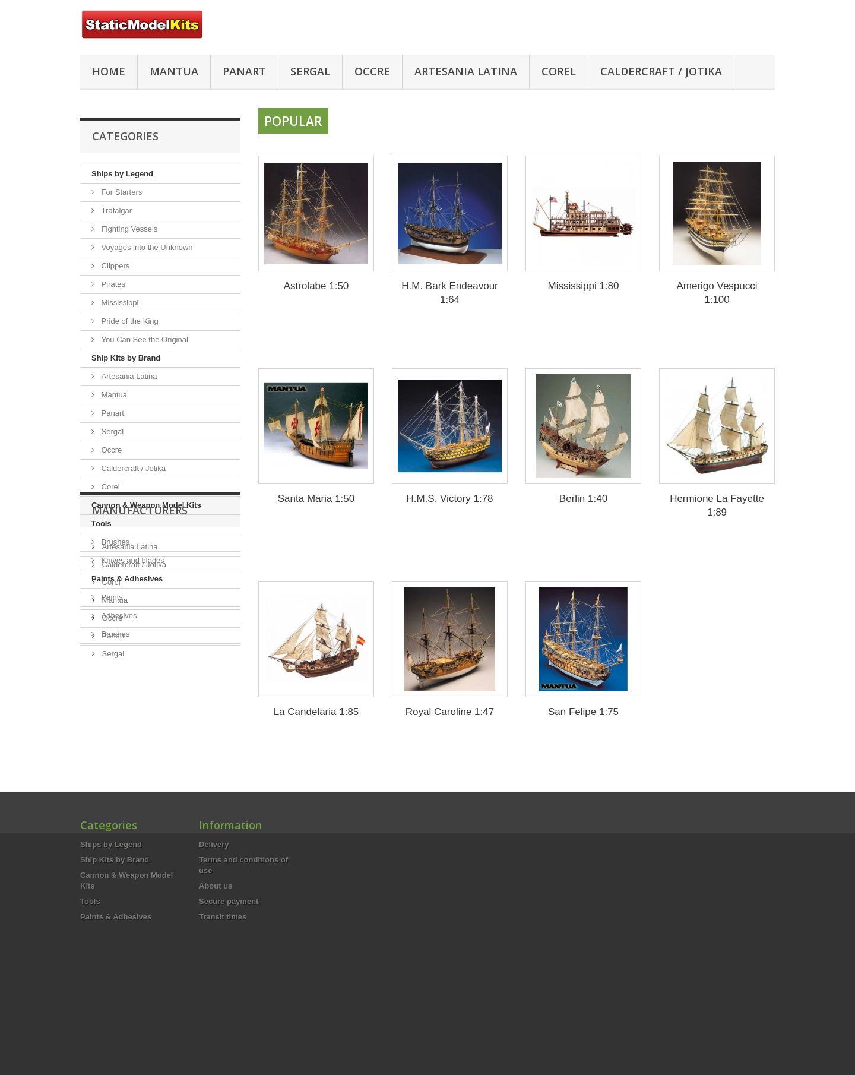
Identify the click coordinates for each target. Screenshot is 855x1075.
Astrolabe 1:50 (316, 286)
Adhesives (118, 615)
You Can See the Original (143, 339)
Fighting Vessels (128, 229)
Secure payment (228, 984)
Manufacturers (140, 679)
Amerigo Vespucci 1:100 (716, 292)
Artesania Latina (465, 71)
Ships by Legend (122, 173)
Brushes (114, 542)
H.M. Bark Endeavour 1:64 (449, 292)
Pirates (112, 284)
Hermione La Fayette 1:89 (717, 505)
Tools (101, 523)
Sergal (310, 71)
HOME (108, 71)
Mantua (174, 71)
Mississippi (118, 302)
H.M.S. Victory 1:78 (449, 498)
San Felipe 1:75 (583, 711)
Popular (293, 121)
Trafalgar (115, 210)
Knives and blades (131, 560)
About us (215, 969)
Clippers (114, 265)
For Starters (120, 192)
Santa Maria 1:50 (316, 498)
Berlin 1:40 (583, 498)
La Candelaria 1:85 (316, 711)
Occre (372, 71)
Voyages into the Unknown (146, 247)
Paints (111, 597)
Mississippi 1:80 (583, 286)
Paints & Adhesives (127, 578)
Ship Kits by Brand (125, 357)
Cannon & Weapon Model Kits (146, 505)
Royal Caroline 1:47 (450, 711)
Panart (244, 71)
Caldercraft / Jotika (661, 71)
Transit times (222, 999)
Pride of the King (129, 321)
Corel (559, 71)
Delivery (214, 927)
